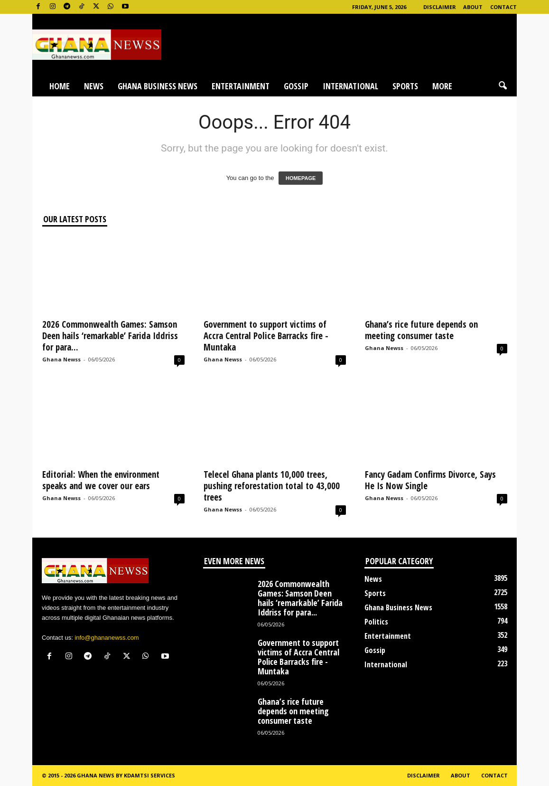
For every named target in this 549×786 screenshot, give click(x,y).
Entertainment (241, 86)
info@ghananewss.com (106, 637)
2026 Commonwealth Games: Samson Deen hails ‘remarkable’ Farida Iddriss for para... (110, 335)
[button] (502, 86)
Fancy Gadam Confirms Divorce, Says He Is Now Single (430, 480)
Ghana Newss (61, 359)
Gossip (296, 86)
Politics (376, 621)
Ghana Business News (157, 86)
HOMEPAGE (301, 178)
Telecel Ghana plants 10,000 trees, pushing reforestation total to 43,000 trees (272, 485)
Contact (503, 6)
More (442, 86)
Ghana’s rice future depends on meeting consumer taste (421, 330)
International (350, 86)
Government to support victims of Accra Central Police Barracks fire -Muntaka (266, 335)
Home (59, 86)
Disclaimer (439, 6)
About (473, 6)
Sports (405, 86)
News (93, 86)
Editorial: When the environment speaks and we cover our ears (100, 480)
